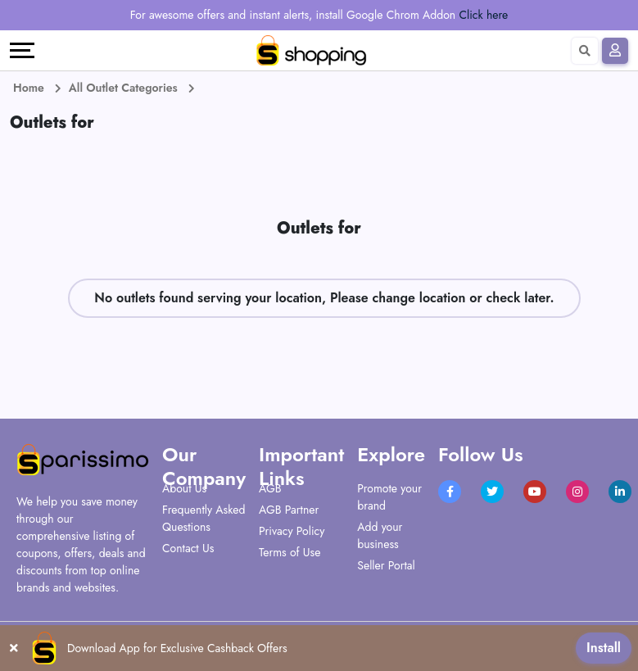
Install (603, 647)
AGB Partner (289, 509)
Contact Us (188, 548)
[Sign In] (615, 51)
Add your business (379, 535)
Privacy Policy (291, 531)
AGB (270, 488)
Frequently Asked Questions (203, 518)
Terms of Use (289, 552)
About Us (184, 488)
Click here (483, 15)
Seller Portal (386, 565)
